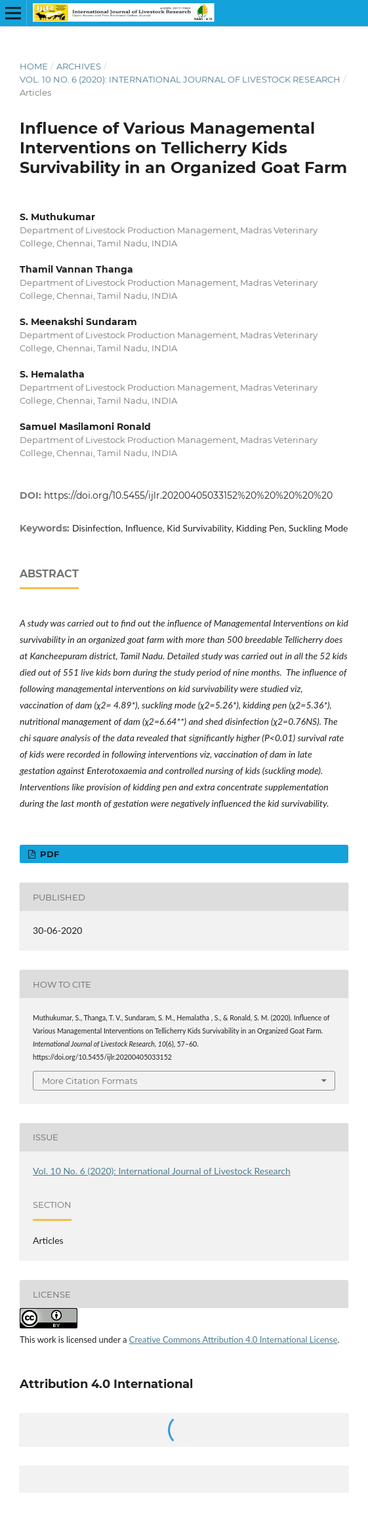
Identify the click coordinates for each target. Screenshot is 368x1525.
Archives (78, 66)
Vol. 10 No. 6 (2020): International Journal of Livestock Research (180, 79)
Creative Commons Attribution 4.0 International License (233, 1339)
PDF (48, 854)
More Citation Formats (89, 1080)
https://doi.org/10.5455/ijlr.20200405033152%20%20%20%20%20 (188, 495)
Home (34, 66)
